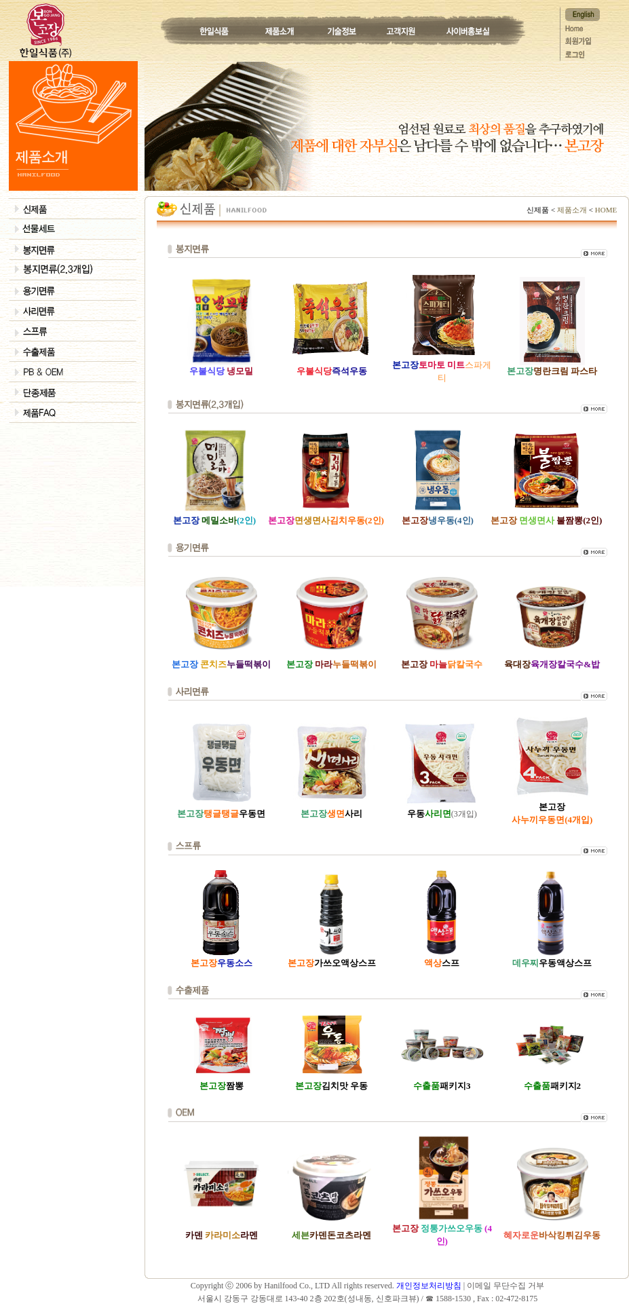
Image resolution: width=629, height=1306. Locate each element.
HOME (605, 210)
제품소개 (572, 210)
